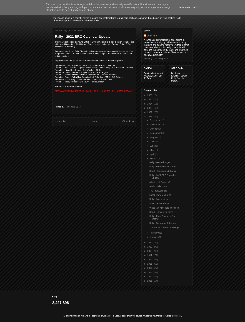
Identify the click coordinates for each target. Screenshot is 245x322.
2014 (150, 268)
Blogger (177, 316)
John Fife (152, 35)
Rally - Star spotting (158, 199)
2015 (150, 264)
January (154, 237)
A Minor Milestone (158, 186)
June (152, 146)
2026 (150, 95)
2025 (150, 99)
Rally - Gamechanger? (160, 162)
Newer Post (61, 121)
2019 (150, 246)
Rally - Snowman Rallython (162, 223)
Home (95, 121)
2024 (150, 103)
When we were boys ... (160, 203)
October (154, 129)
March (153, 158)
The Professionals (158, 190)
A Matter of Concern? (159, 182)
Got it (196, 7)
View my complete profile (156, 58)
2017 (150, 255)
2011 (150, 281)
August (153, 137)
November (155, 124)
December (155, 120)
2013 (150, 272)
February (154, 233)
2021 (150, 116)
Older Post (128, 121)
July (152, 141)
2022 (150, 112)
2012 (150, 276)
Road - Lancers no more (161, 212)
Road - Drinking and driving (162, 171)
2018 (150, 251)
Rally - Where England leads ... (164, 166)
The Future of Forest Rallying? (164, 227)
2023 (150, 108)
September (155, 133)
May (152, 150)
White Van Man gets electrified (164, 208)
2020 (150, 242)
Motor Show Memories (160, 195)
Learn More (184, 7)
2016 (150, 259)
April (152, 154)
